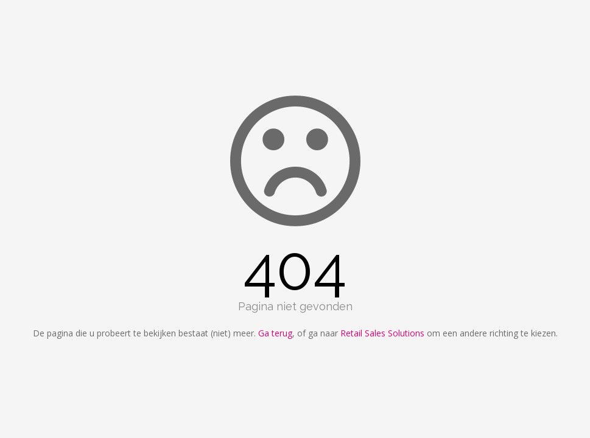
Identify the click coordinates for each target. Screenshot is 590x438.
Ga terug (275, 333)
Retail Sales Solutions (382, 333)
